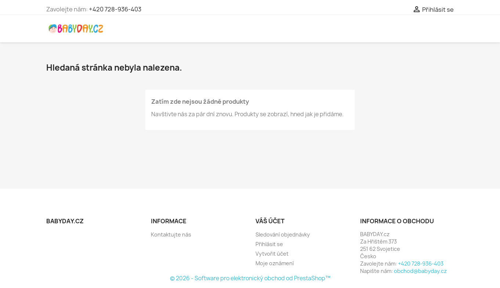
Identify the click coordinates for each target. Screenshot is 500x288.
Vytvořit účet (272, 253)
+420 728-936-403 (115, 9)
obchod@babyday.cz (420, 270)
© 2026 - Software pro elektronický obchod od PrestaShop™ (250, 278)
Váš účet (270, 221)
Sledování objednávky (283, 234)
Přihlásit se (269, 244)
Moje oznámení (275, 263)
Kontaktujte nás (171, 234)
